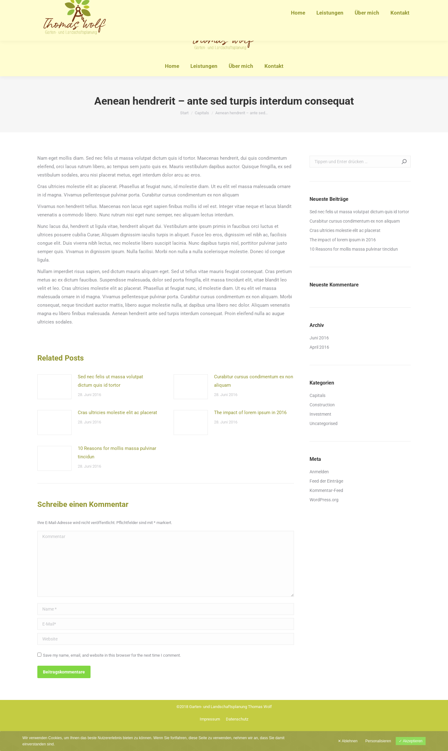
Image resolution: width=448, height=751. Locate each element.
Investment (320, 414)
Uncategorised (324, 423)
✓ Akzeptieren (410, 741)
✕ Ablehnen (347, 741)
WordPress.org (324, 499)
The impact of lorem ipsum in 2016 (250, 412)
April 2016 (319, 347)
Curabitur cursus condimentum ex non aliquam (253, 381)
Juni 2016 (319, 337)
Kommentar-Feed (326, 490)
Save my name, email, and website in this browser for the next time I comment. (112, 655)
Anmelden (319, 471)
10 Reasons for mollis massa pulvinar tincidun (117, 453)
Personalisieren (378, 741)
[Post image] (54, 386)
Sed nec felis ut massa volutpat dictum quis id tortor (110, 381)
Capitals (317, 395)
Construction (322, 404)
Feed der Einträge (326, 481)
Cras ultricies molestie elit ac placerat (117, 412)
